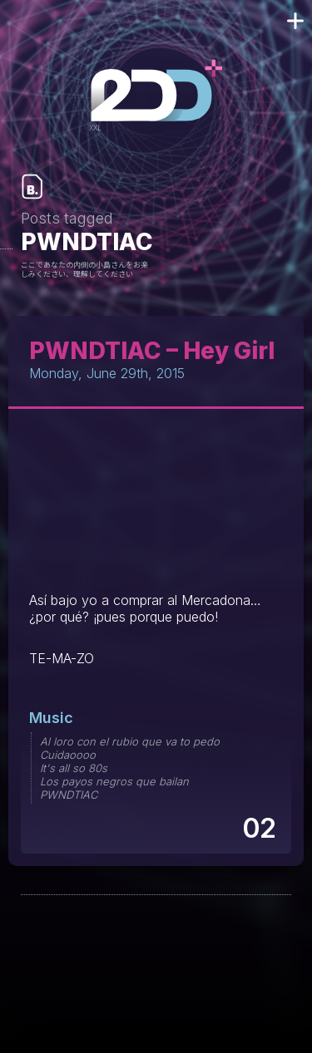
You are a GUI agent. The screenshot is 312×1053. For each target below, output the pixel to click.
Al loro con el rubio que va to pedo (130, 741)
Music (51, 717)
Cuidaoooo (68, 754)
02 (258, 828)
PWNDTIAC (68, 794)
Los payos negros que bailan (114, 781)
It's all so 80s (73, 768)
